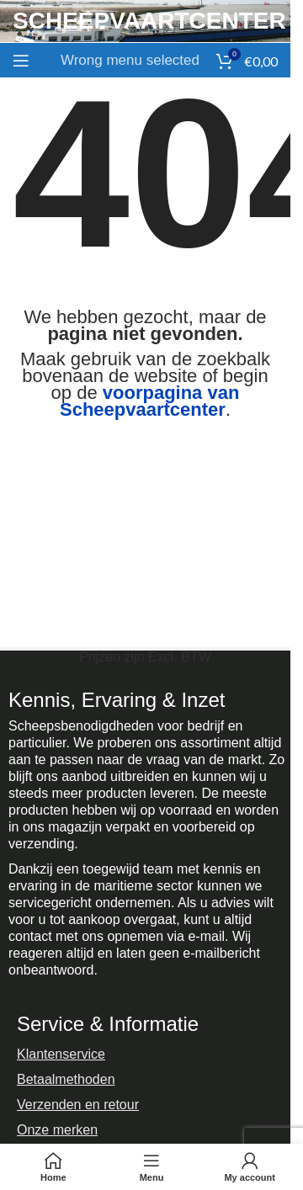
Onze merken (57, 1130)
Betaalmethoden (66, 1079)
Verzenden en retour (78, 1104)
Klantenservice (61, 1054)
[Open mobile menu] (21, 60)
